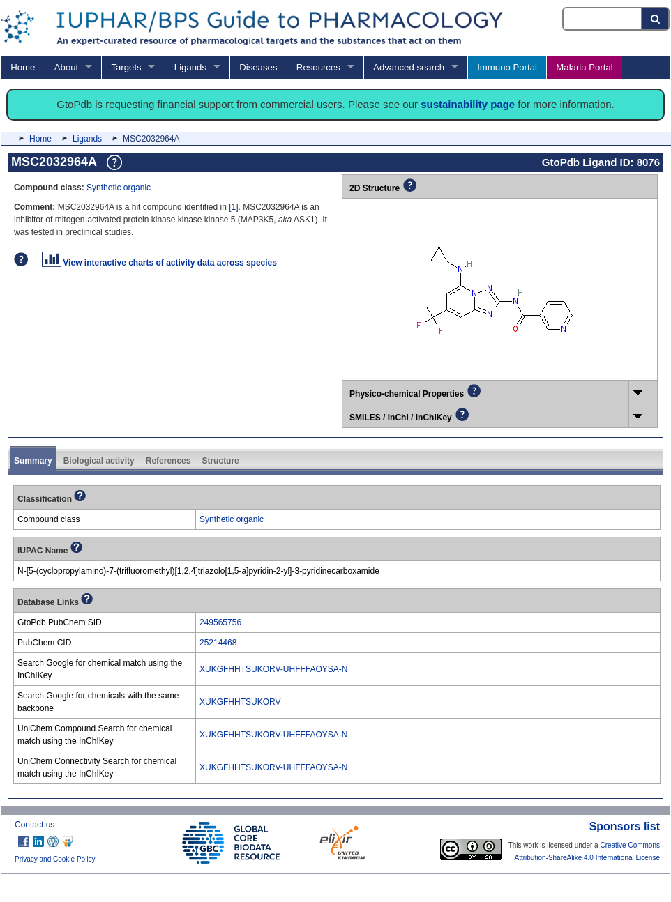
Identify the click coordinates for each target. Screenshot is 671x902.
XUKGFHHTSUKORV (239, 702)
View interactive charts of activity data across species (159, 263)
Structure (220, 461)
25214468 (217, 643)
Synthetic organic (118, 187)
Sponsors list (624, 826)
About (66, 67)
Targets (126, 67)
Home (22, 67)
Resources (318, 67)
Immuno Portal (507, 67)
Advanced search (408, 67)
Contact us (34, 825)
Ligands (190, 67)
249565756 (220, 622)
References (168, 461)
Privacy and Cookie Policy (55, 859)
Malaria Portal (584, 67)
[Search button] (656, 19)
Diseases (258, 67)
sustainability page (468, 104)
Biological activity (99, 461)
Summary (33, 461)
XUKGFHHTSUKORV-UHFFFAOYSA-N (273, 669)
